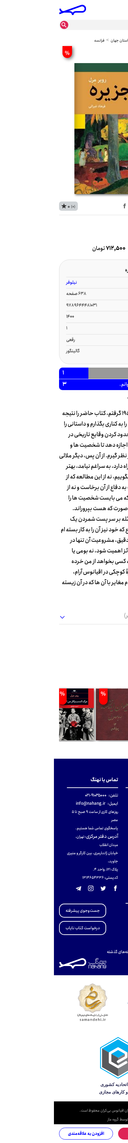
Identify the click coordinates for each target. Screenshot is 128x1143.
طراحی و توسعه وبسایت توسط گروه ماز (88, 1120)
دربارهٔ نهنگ (113, 795)
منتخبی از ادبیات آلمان (104, 943)
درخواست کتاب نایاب (29, 928)
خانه (119, 41)
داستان (88, 41)
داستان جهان (67, 41)
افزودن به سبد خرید (93, 1133)
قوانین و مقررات (110, 803)
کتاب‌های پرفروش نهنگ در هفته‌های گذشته (88, 952)
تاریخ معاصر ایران (108, 919)
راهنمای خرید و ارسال (105, 811)
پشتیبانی (116, 820)
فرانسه (45, 41)
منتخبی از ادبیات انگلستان (101, 935)
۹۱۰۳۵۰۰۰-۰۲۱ (42, 795)
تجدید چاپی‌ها (111, 927)
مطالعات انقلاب (110, 911)
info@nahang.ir (37, 803)
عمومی (104, 41)
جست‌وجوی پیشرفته (29, 910)
